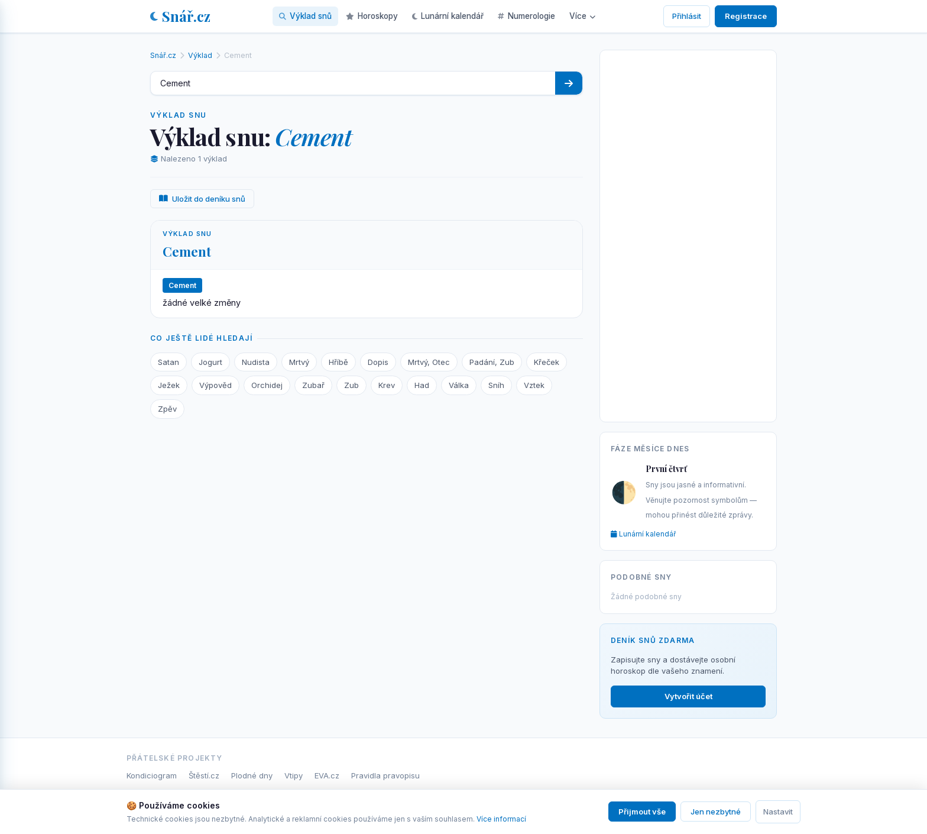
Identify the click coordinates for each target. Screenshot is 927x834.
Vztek (534, 385)
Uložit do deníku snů (202, 198)
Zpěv (167, 408)
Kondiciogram (152, 775)
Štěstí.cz (204, 775)
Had (421, 385)
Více (582, 16)
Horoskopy (372, 16)
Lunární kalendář (448, 16)
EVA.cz (327, 775)
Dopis (378, 362)
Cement (187, 251)
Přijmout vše (642, 811)
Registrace (746, 16)
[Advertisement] (688, 233)
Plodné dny (252, 775)
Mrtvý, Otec (429, 362)
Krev (386, 385)
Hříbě (338, 362)
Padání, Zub (491, 362)
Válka (459, 385)
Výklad (200, 55)
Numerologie (526, 16)
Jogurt (210, 362)
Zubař (313, 385)
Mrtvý (299, 362)
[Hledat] (568, 83)
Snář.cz (180, 16)
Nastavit (778, 811)
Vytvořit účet (688, 696)
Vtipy (293, 775)
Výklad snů (305, 16)
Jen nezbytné (716, 811)
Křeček (546, 362)
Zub (351, 385)
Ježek (169, 385)
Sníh (496, 385)
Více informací (501, 818)
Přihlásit (686, 16)
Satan (168, 362)
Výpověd (215, 385)
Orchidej (267, 385)
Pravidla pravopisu (385, 775)
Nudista (256, 362)
